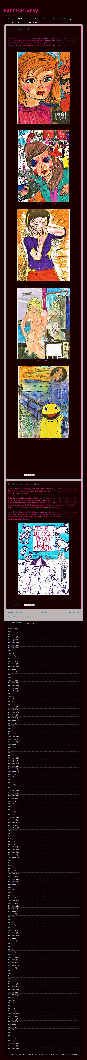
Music (46, 19)
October (11, 648)
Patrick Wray (21, 10)
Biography (21, 22)
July (9, 653)
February (11, 637)
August (10, 650)
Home (10, 19)
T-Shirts (20, 19)
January (11, 640)
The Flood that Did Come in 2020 (23, 484)
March (10, 634)
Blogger (73, 1054)
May (9, 632)
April (10, 656)
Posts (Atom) (26, 617)
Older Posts (72, 612)
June (9, 677)
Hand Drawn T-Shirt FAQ (61, 19)
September (12, 669)
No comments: (15, 475)
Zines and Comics (33, 19)
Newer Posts (15, 612)
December (11, 642)
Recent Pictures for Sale (19, 29)
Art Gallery (33, 22)
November (11, 645)
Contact (11, 22)
